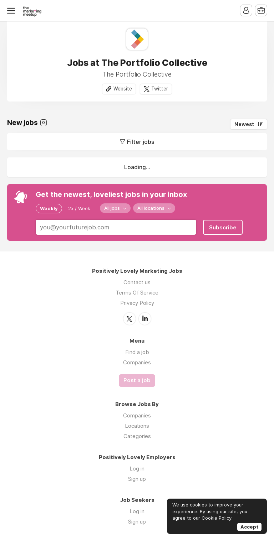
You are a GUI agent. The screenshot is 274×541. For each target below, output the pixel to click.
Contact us (137, 282)
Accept (249, 527)
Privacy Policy (137, 303)
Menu (12, 10)
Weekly (49, 208)
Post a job (137, 380)
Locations (137, 425)
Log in (137, 468)
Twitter (159, 89)
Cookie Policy (217, 518)
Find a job (137, 352)
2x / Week (79, 208)
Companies (137, 362)
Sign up (137, 478)
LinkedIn (145, 319)
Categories (137, 436)
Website (122, 89)
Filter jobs (140, 141)
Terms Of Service (137, 292)
